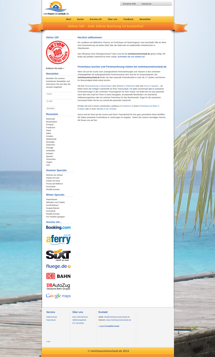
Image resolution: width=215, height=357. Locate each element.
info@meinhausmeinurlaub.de (117, 317)
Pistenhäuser (51, 199)
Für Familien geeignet (55, 217)
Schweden (50, 150)
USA (48, 165)
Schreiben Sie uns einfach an (131, 57)
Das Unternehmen (80, 317)
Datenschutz (51, 317)
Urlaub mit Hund (53, 181)
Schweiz (49, 153)
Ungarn (49, 162)
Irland (48, 130)
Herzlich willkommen (90, 37)
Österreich (50, 145)
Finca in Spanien (151, 86)
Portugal (49, 148)
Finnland (49, 125)
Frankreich (126, 106)
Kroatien (49, 136)
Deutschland (51, 122)
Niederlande (51, 139)
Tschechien (51, 159)
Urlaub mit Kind (52, 178)
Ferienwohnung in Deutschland (98, 86)
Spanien (49, 156)
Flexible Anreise (53, 189)
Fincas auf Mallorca (54, 184)
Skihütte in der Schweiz (107, 109)
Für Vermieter (78, 323)
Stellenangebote (79, 320)
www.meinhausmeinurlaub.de (118, 320)
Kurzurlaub (50, 186)
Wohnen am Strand (54, 175)
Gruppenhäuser (52, 208)
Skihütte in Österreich (126, 86)
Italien (48, 133)
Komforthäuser (52, 205)
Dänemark (50, 119)
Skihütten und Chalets (55, 202)
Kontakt (103, 312)
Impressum (51, 320)
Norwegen (50, 142)
